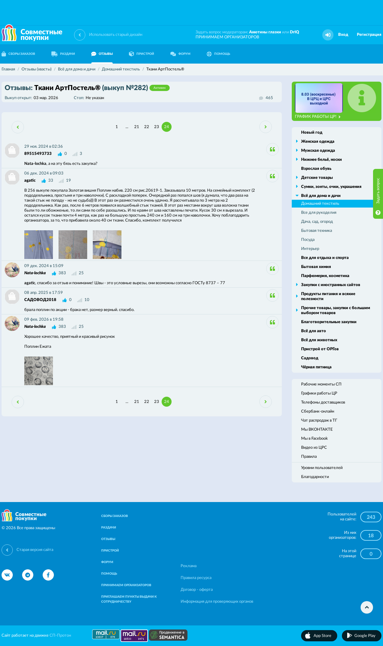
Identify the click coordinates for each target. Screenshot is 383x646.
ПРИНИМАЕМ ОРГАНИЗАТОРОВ (227, 37)
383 (62, 273)
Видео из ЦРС (314, 448)
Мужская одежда (318, 151)
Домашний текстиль (320, 204)
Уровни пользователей (322, 468)
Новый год (311, 133)
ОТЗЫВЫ (102, 53)
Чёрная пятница (316, 367)
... (126, 127)
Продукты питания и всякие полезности (328, 296)
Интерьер (310, 249)
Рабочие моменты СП (321, 384)
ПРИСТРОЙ (141, 53)
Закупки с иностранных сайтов (330, 285)
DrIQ (294, 32)
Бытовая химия (316, 267)
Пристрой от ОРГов (320, 349)
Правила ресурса (196, 578)
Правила (309, 457)
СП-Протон (60, 636)
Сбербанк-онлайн (317, 411)
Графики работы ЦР (319, 393)
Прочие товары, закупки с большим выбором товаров (335, 310)
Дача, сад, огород (317, 222)
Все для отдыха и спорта (325, 258)
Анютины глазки (265, 32)
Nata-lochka (35, 273)
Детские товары (317, 178)
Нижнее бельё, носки (321, 160)
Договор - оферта (197, 590)
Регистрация (369, 35)
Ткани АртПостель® (87, 87)
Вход (343, 35)
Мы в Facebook (314, 439)
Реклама (188, 566)
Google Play (365, 636)
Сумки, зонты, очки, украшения (331, 187)
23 (156, 127)
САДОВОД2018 (40, 300)
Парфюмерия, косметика (325, 276)
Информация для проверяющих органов (217, 602)
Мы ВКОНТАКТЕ (317, 430)
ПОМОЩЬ (218, 53)
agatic (29, 181)
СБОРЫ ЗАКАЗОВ (114, 516)
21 (136, 127)
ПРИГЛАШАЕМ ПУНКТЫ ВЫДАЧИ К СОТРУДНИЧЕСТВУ (129, 599)
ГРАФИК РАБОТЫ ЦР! (318, 117)
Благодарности (315, 477)
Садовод (309, 358)
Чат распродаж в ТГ (319, 421)
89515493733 (38, 154)
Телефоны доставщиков (323, 402)
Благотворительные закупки (329, 322)
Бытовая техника (316, 231)
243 (371, 517)
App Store (322, 636)
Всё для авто (313, 331)
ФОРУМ (180, 53)
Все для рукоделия (318, 213)
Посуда (307, 240)
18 (371, 535)
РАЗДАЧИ (63, 53)
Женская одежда (317, 142)
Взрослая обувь (316, 169)
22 (146, 127)
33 (50, 181)
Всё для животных (319, 340)
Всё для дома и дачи (321, 196)
